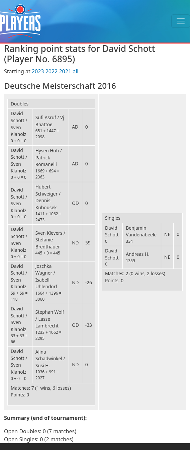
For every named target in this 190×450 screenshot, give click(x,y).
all (75, 71)
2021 (65, 71)
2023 (38, 71)
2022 (51, 71)
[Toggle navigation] (180, 21)
